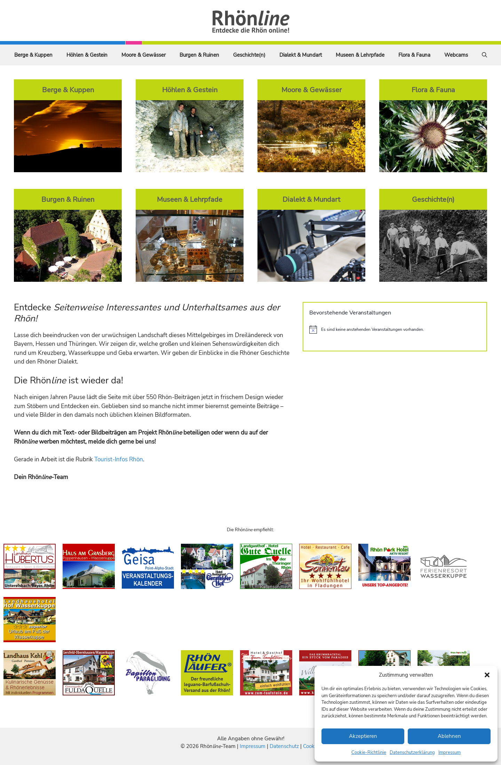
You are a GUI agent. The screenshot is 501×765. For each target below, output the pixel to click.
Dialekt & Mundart (300, 54)
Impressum (449, 752)
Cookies (312, 746)
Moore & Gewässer (143, 54)
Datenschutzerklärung (412, 752)
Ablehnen (449, 736)
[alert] (394, 329)
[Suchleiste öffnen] (484, 55)
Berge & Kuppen (33, 54)
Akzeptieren (363, 736)
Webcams (456, 54)
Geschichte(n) (249, 54)
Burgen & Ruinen (199, 54)
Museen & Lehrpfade (360, 54)
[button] (487, 674)
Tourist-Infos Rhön (118, 459)
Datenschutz (284, 746)
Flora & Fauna (414, 54)
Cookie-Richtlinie (368, 752)
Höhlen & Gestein (87, 54)
